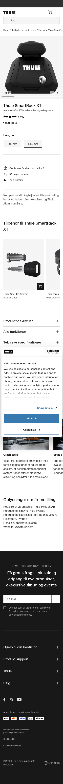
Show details (45, 407)
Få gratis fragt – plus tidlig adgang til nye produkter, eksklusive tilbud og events (31, 579)
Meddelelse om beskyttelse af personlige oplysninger (17, 731)
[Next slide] (58, 93)
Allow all (31, 418)
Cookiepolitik (9, 739)
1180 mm (12, 143)
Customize (31, 429)
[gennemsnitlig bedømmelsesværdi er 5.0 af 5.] (12, 116)
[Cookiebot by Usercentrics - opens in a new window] (45, 351)
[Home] (12, 12)
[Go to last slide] (52, 93)
